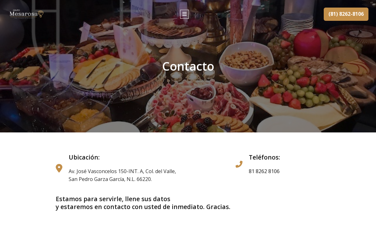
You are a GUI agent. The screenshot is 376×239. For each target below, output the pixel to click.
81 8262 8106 (264, 171)
